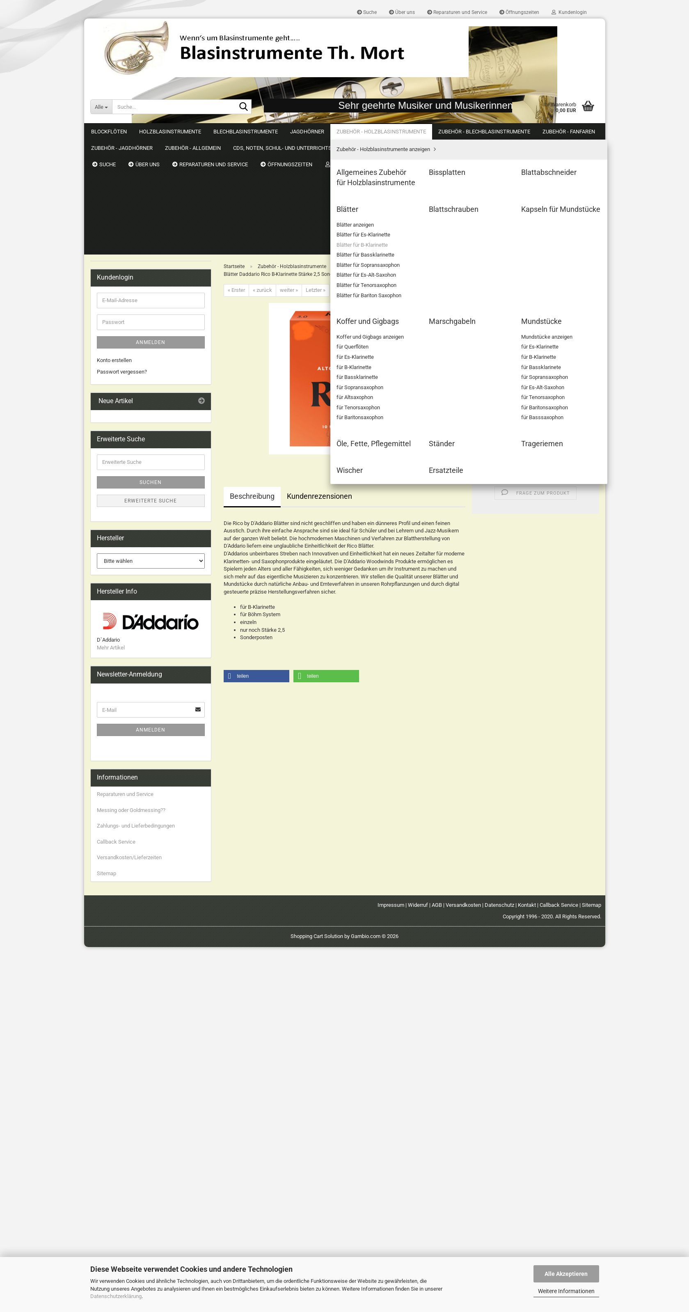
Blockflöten (109, 131)
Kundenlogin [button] (569, 12)
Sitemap (106, 1238)
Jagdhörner (307, 131)
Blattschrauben (120, 393)
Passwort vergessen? (122, 737)
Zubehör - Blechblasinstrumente (134, 512)
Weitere (449, 131)
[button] (490, 326)
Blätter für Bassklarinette (138, 334)
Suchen (589, 131)
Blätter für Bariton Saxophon (141, 381)
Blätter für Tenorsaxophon (139, 369)
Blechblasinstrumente (245, 131)
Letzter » (315, 175)
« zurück (262, 175)
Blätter (110, 287)
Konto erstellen (114, 725)
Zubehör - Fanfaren (119, 528)
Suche (367, 12)
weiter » (289, 175)
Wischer (112, 486)
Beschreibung (252, 381)
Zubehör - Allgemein (120, 561)
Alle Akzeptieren (566, 1274)
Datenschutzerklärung (116, 1296)
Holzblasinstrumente (170, 131)
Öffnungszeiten (519, 12)
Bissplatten (116, 264)
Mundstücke (117, 439)
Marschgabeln (119, 427)
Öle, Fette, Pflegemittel (129, 451)
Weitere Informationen (566, 1291)
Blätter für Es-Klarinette (136, 310)
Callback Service (116, 1206)
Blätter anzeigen (127, 299)
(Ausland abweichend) (554, 242)
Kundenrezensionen (319, 381)
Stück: (485, 311)
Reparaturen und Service (457, 12)
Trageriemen (118, 475)
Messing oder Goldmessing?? (131, 1175)
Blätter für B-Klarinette (134, 322)
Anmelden (150, 707)
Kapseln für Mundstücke (131, 404)
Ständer (112, 463)
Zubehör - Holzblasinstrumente (381, 131)
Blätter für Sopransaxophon (140, 345)
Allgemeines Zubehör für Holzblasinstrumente (131, 248)
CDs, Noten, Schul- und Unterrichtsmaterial (123, 581)
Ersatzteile (115, 498)
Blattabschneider (122, 275)
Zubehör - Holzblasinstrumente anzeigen (150, 232)
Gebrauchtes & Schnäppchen (131, 601)
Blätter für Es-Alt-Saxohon (139, 357)
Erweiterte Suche (150, 865)
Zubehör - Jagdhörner (121, 544)
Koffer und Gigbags (125, 416)
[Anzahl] (535, 326)
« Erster (236, 175)
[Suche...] (101, 106)
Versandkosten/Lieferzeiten (129, 1222)
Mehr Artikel (111, 1012)
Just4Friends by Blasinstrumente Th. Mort (145, 617)
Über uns (402, 12)
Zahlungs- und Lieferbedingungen (136, 1191)
